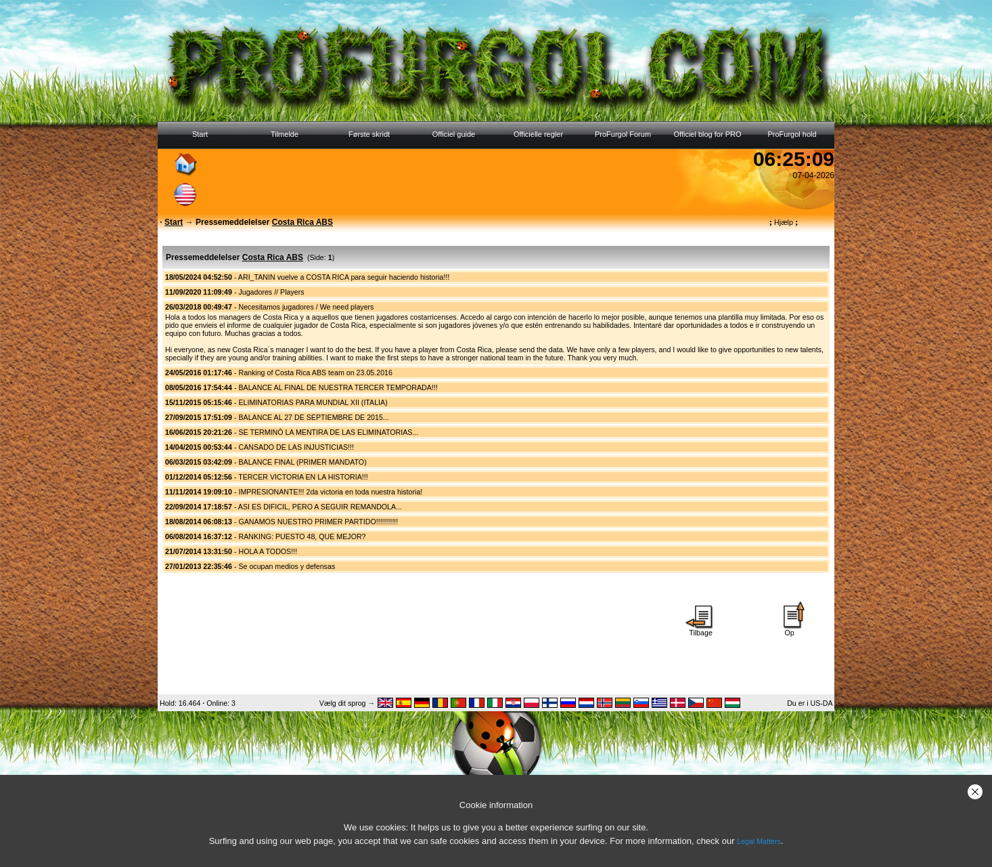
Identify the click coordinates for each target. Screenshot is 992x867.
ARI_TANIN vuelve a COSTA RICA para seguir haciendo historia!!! (343, 277)
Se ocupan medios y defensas (286, 566)
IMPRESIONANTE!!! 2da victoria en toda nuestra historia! (330, 492)
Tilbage (701, 629)
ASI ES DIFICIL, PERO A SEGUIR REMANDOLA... (320, 507)
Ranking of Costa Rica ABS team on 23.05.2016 (315, 372)
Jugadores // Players (271, 292)
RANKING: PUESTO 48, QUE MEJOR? (301, 536)
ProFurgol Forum (623, 134)
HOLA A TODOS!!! (267, 551)
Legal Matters (759, 841)
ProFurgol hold (791, 134)
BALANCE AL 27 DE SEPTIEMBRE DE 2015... (313, 417)
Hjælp (783, 222)
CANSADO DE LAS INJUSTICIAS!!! (296, 447)
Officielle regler (538, 134)
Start (200, 134)
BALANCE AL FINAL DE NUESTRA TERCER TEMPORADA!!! (337, 387)
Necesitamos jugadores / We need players (306, 307)
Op (789, 629)
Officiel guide (453, 134)
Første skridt (369, 134)
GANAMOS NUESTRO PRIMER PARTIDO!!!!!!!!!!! (318, 521)
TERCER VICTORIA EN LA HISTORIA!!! (302, 477)
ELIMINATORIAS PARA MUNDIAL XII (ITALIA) (312, 402)
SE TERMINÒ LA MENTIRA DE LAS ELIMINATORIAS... (328, 432)
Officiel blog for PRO (707, 134)
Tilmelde (284, 134)
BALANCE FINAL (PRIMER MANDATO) (302, 462)
